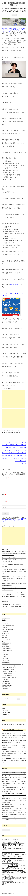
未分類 (3, 688)
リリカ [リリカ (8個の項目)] (21, 866)
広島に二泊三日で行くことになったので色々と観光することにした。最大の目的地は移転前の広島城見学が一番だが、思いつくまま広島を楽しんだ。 (14, 735)
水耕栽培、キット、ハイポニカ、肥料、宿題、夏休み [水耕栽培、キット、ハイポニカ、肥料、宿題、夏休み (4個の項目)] (14, 873)
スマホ (4, 658)
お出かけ (4, 633)
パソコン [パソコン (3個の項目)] (15, 863)
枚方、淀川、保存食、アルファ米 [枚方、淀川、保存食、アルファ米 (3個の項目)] (10, 870)
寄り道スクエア (6, 673)
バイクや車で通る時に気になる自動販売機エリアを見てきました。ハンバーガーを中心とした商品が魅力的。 (14, 760)
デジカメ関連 (6, 648)
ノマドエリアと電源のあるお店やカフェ (11, 664)
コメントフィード (6, 712)
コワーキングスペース (8, 666)
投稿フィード (5, 710)
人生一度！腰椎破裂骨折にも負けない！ (14, 4)
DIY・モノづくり (6, 618)
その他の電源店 (6, 675)
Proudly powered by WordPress (8, 893)
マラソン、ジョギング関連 (8, 677)
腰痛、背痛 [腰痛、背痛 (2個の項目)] (10, 876)
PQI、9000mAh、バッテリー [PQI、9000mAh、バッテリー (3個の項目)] (9, 841)
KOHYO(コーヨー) (7, 639)
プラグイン (4, 681)
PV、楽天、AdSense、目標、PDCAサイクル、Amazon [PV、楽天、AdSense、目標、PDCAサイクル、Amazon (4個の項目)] (13, 849)
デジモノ (4, 646)
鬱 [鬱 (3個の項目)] (3, 884)
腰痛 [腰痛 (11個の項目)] (5, 876)
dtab (4, 652)
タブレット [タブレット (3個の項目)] (13, 858)
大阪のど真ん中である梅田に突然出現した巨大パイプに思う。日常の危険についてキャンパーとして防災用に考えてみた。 (14, 753)
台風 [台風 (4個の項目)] (20, 868)
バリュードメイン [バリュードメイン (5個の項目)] (7, 863)
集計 (4, 627)
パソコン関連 (6, 650)
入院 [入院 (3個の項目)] (16, 867)
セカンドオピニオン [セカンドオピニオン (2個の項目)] (6, 858)
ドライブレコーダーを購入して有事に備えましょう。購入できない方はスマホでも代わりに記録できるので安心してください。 (8, 450)
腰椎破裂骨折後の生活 (7, 685)
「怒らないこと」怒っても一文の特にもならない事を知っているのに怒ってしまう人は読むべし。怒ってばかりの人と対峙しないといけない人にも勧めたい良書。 (20, 453)
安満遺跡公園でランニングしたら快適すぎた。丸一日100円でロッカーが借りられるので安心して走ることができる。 (14, 578)
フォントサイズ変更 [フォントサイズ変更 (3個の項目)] (15, 864)
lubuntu (4, 654)
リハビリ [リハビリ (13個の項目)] (13, 866)
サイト (4, 507)
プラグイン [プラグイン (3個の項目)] (5, 865)
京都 (3, 635)
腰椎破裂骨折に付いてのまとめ (9, 687)
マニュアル (4, 679)
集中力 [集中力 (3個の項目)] (11, 881)
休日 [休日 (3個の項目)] (13, 867)
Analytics (5, 623)
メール (5, 501)
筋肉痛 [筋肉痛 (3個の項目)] (8, 874)
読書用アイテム (5, 643)
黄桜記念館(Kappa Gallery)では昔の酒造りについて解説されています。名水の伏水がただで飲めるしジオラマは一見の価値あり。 (14, 553)
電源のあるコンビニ (7, 669)
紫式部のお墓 (5, 601)
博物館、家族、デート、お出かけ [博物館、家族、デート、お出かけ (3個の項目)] (10, 868)
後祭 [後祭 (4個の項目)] (23, 868)
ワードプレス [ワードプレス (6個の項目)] (6, 867)
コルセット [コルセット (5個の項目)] (19, 856)
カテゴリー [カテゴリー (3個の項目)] (5, 856)
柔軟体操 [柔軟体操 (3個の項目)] (20, 870)
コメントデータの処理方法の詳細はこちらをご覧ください (14, 520)
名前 (4, 495)
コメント (5, 478)
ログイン (4, 708)
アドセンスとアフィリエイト (8, 622)
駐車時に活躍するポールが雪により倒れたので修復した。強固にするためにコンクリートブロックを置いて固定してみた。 (14, 800)
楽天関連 (4, 631)
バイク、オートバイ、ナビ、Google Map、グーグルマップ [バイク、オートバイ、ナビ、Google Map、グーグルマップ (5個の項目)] (14, 861)
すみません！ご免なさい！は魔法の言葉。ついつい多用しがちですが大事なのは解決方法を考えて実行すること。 (14, 571)
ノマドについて (5, 662)
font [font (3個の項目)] (3, 839)
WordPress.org (5, 714)
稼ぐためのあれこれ (11, 430)
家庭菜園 (4, 644)
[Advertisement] (13, 399)
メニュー (14, 15)
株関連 (3, 620)
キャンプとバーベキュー (7, 629)
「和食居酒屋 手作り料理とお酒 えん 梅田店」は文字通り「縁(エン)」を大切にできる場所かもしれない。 (14, 606)
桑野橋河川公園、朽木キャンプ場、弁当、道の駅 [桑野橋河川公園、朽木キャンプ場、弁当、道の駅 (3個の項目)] (13, 871)
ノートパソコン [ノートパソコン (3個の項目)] (6, 859)
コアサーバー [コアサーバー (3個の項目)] (11, 856)
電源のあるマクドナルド (8, 667)
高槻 (3, 637)
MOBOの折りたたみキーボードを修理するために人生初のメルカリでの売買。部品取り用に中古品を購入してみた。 (14, 814)
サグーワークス (14, 284)
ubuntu (4, 656)
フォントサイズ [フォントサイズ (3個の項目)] (6, 864)
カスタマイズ (5, 683)
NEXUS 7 (5, 660)
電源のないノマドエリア (8, 671)
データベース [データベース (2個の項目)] (20, 858)
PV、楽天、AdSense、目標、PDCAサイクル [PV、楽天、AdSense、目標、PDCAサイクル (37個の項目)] (13, 844)
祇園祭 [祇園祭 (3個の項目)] (4, 874)
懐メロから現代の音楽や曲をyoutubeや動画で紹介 (13, 724)
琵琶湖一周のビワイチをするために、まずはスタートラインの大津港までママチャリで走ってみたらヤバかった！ (14, 747)
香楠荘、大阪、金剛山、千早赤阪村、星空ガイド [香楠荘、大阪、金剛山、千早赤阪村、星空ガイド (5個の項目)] (14, 882)
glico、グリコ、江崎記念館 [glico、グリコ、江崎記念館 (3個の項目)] (11, 839)
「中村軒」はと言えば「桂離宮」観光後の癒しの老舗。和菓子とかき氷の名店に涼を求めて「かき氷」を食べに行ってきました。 (14, 559)
